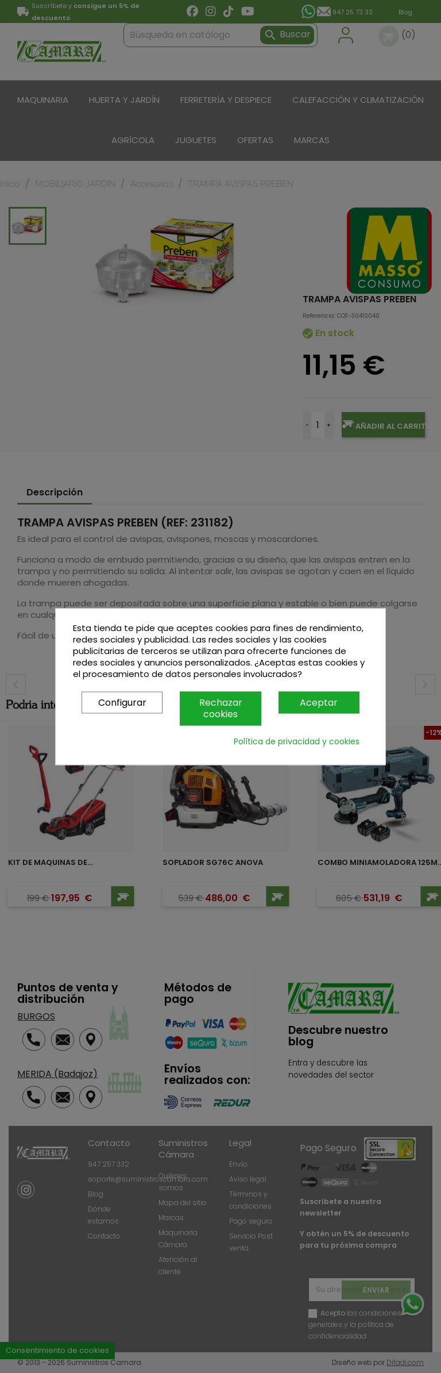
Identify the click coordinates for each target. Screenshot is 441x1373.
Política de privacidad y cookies (296, 741)
